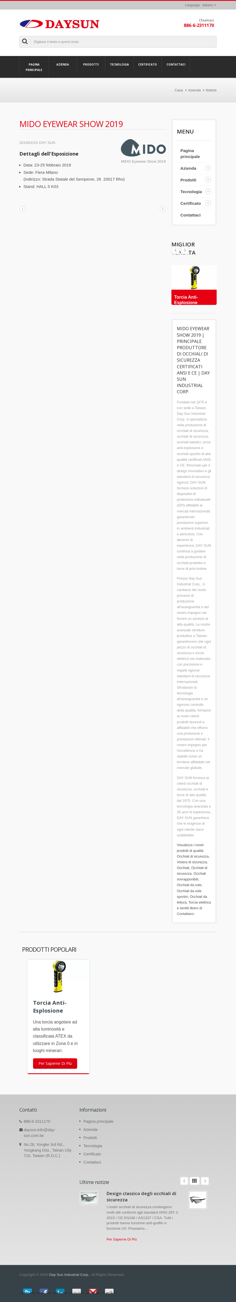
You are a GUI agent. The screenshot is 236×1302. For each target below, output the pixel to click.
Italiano (207, 5)
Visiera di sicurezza (192, 862)
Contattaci (176, 64)
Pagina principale (34, 67)
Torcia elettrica (199, 902)
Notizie (211, 90)
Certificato (148, 64)
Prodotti (91, 64)
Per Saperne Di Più (122, 1239)
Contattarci (185, 914)
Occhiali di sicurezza (193, 856)
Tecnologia (119, 64)
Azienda (63, 64)
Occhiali (183, 868)
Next (175, 250)
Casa (179, 90)
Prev (185, 250)
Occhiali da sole (189, 885)
